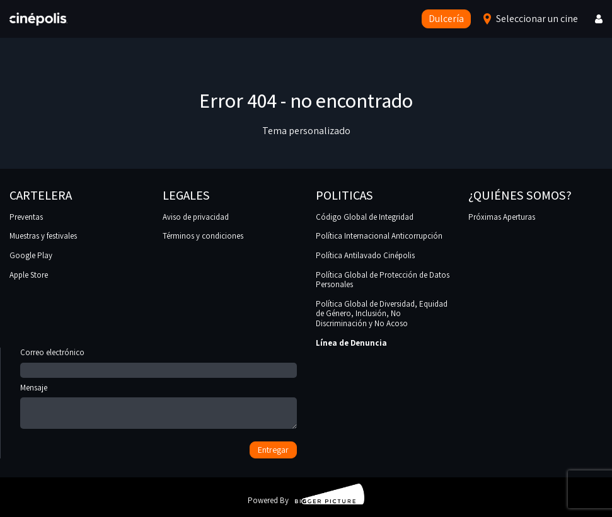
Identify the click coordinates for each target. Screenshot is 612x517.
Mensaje (158, 407)
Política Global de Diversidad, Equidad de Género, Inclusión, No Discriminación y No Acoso (381, 313)
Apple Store (28, 275)
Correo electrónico (158, 361)
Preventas (26, 217)
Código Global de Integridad (364, 217)
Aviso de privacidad (196, 217)
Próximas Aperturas (501, 217)
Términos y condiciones (203, 235)
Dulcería (446, 18)
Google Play (30, 255)
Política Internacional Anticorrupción (379, 235)
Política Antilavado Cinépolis (365, 255)
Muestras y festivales (43, 235)
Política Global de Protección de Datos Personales (382, 280)
